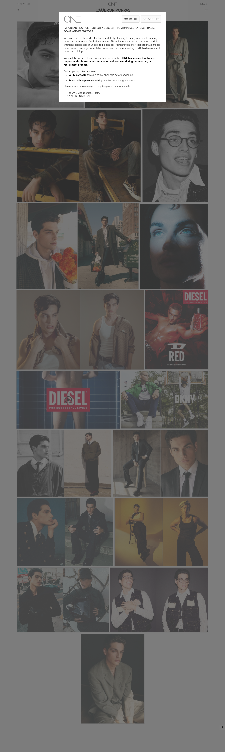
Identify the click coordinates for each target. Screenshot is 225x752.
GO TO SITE (131, 19)
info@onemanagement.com (121, 81)
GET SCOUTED (151, 19)
